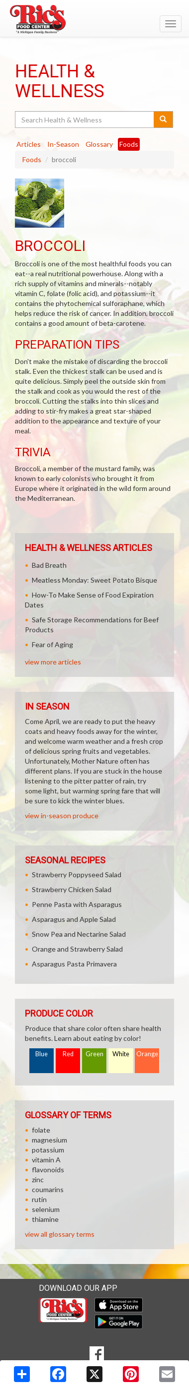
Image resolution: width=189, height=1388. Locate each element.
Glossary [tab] (99, 144)
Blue (41, 1054)
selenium (46, 1209)
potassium (48, 1150)
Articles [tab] (28, 144)
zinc (38, 1179)
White (120, 1054)
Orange (147, 1054)
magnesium (49, 1140)
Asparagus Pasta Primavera (74, 964)
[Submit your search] (163, 119)
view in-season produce (61, 815)
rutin (39, 1199)
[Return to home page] (94, 19)
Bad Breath (49, 565)
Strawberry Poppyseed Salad (76, 874)
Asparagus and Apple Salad (74, 919)
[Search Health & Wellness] (85, 119)
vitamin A (46, 1159)
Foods (31, 159)
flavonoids (48, 1169)
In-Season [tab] (63, 144)
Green (94, 1054)
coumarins (48, 1189)
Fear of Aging (52, 644)
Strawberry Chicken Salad (71, 889)
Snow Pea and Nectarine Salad (79, 934)
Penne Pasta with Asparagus (77, 904)
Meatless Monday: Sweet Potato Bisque (94, 580)
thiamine (45, 1219)
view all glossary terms (59, 1234)
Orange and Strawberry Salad (77, 949)
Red (68, 1054)
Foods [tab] (128, 144)
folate (41, 1130)
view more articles (53, 662)
